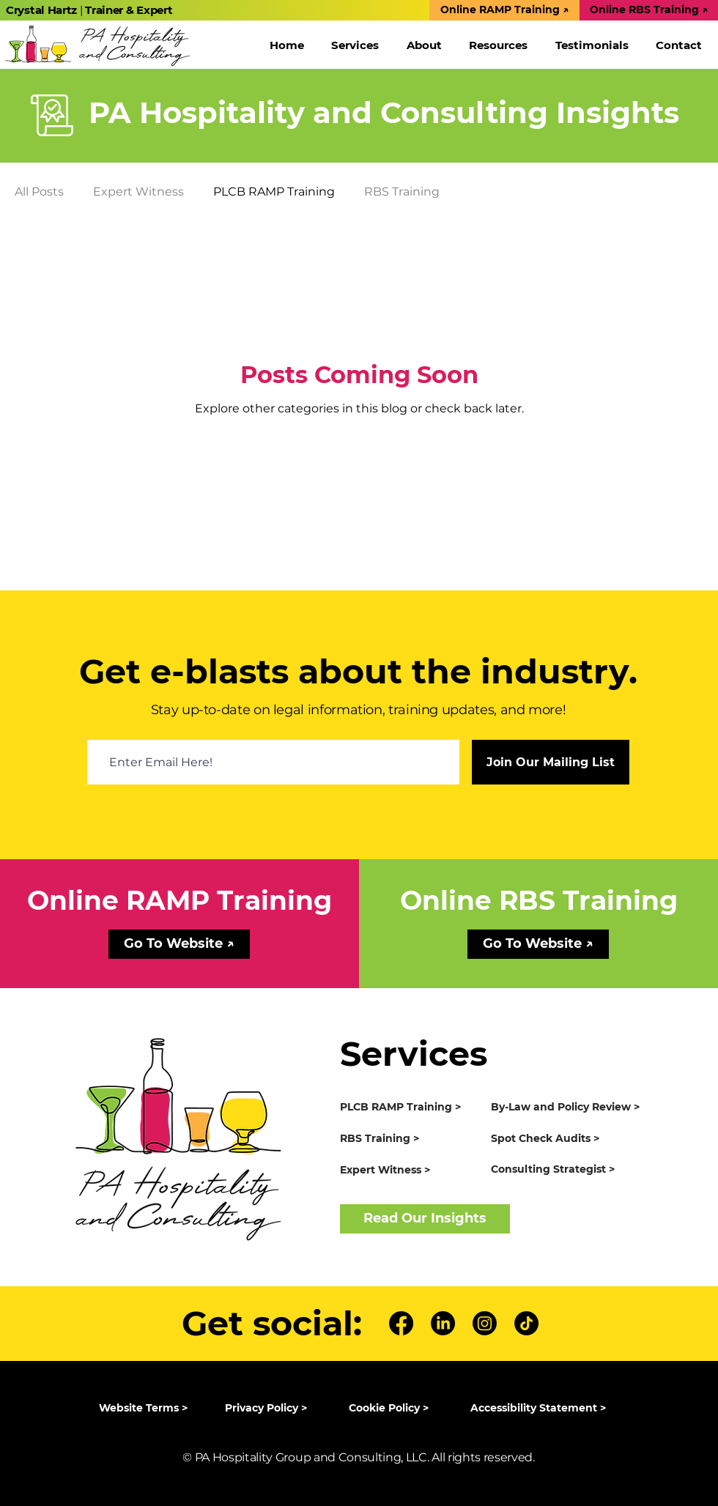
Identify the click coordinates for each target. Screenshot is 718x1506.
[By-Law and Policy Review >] (570, 1107)
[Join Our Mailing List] (550, 762)
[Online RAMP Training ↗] (504, 10)
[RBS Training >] (409, 1138)
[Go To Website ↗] (179, 944)
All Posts (39, 192)
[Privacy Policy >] (272, 1408)
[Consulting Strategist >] (570, 1169)
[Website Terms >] (146, 1408)
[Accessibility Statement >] (544, 1408)
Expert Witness (138, 192)
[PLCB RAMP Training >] (409, 1107)
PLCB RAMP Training (274, 192)
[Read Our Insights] (425, 1219)
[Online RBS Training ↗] (648, 10)
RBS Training (402, 192)
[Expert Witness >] (409, 1170)
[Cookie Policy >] (396, 1408)
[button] (356, 45)
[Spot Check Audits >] (570, 1138)
